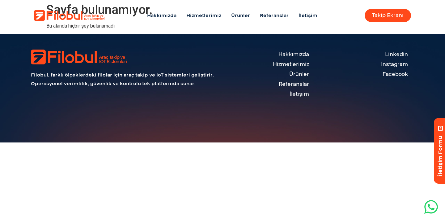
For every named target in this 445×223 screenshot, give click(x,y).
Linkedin (396, 54)
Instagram (394, 64)
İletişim (299, 94)
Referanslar (294, 84)
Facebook (395, 74)
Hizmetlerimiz (291, 64)
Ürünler (299, 74)
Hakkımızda (293, 54)
